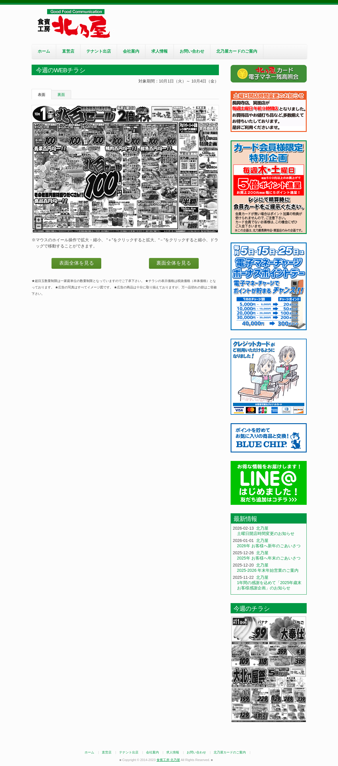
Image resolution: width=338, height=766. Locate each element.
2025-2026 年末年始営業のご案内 (268, 570)
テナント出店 (98, 51)
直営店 (68, 51)
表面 (41, 94)
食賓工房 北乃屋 (75, 23)
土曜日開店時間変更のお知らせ (265, 533)
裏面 (61, 94)
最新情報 (245, 518)
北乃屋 (262, 528)
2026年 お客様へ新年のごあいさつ (269, 545)
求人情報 (159, 51)
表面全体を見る (76, 263)
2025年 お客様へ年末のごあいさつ (269, 558)
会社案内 (131, 51)
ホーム (44, 51)
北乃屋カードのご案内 (236, 51)
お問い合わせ (192, 51)
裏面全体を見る (173, 263)
